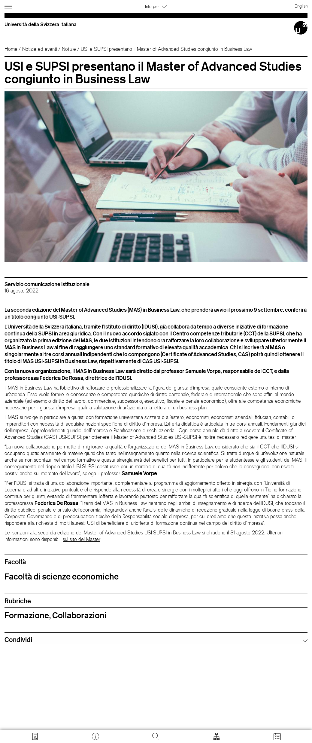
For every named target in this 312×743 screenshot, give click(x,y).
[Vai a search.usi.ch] (34, 736)
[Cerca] (155, 736)
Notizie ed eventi (39, 49)
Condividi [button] (18, 640)
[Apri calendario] (277, 736)
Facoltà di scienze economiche (62, 576)
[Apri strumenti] (216, 736)
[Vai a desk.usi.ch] (95, 736)
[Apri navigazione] (9, 5)
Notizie (69, 49)
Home (11, 49)
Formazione (27, 615)
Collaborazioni (79, 615)
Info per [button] (156, 6)
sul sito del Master (81, 539)
